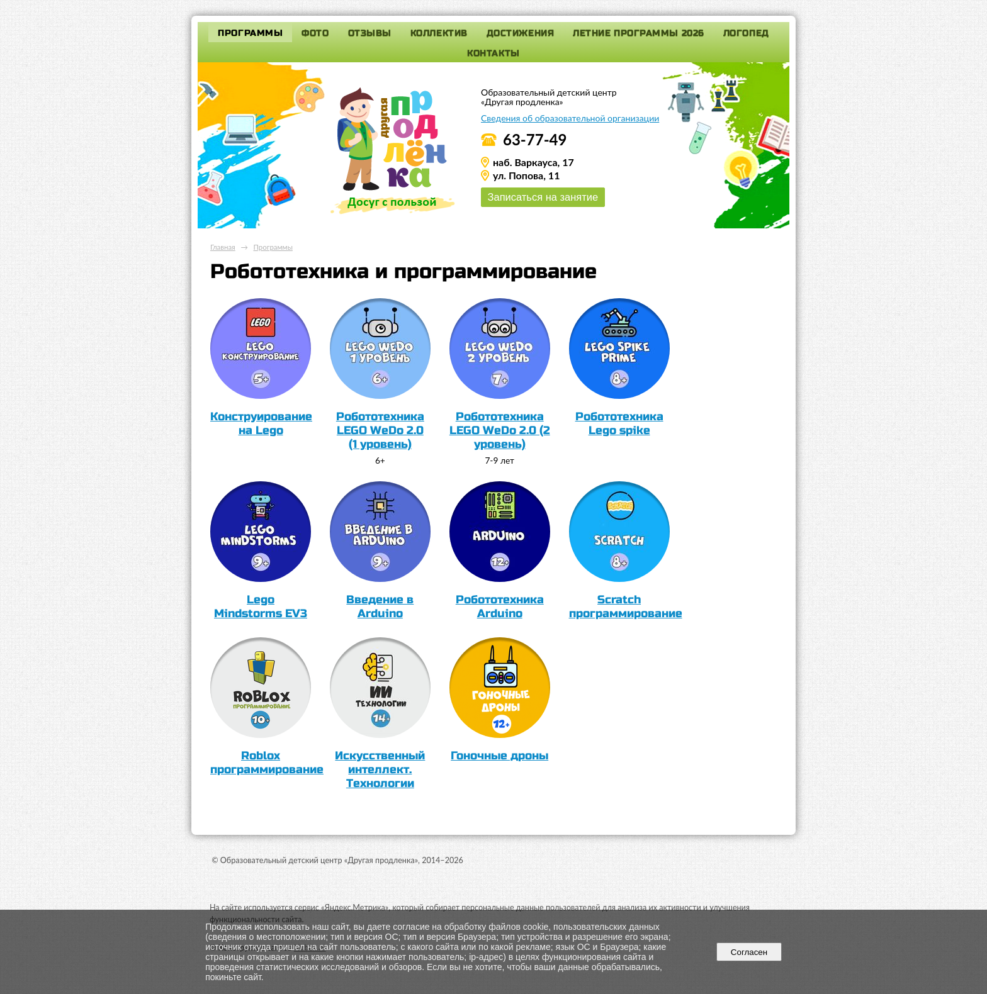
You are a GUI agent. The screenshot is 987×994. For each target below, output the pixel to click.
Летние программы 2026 (638, 33)
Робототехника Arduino (500, 606)
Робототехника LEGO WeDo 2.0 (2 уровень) (499, 430)
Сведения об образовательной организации (570, 118)
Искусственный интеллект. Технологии (380, 769)
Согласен (749, 952)
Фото (315, 33)
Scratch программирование (625, 606)
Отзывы (370, 33)
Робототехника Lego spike (619, 423)
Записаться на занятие (543, 197)
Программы (250, 33)
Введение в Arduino (380, 606)
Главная (222, 247)
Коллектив (439, 33)
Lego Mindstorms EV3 (260, 606)
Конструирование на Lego (261, 423)
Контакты (493, 53)
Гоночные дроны (499, 755)
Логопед (746, 33)
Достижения (521, 33)
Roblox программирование (267, 762)
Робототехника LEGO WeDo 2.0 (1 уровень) (380, 430)
